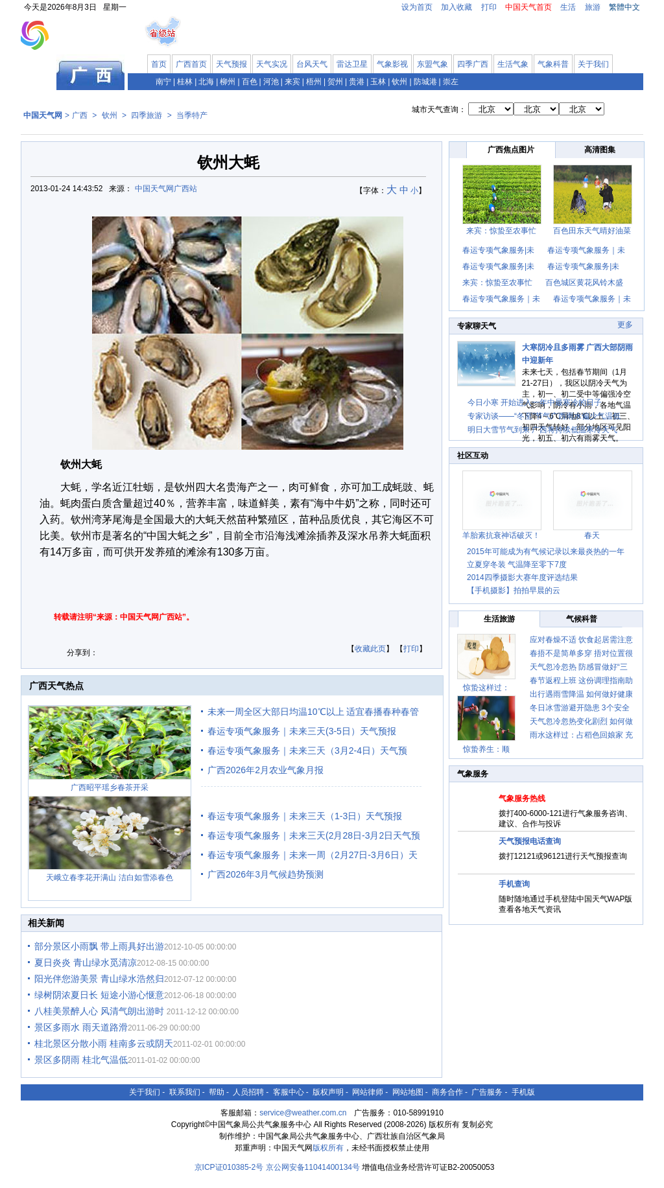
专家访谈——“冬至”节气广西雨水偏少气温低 (544, 416)
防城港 (425, 81)
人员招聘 (248, 1092)
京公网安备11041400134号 (313, 1167)
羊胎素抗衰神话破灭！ (501, 535)
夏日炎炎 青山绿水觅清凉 (85, 962)
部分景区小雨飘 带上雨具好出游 (99, 946)
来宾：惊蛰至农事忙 (501, 230)
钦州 (399, 81)
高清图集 (599, 149)
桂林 (185, 81)
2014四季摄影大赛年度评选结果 (522, 577)
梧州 (314, 81)
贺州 (335, 81)
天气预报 (231, 64)
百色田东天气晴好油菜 (592, 230)
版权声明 (328, 1092)
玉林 (378, 81)
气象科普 (553, 64)
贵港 (356, 81)
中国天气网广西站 (166, 188)
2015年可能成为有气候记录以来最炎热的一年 (545, 551)
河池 (271, 81)
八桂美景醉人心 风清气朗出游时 (100, 1011)
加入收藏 (456, 7)
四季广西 (472, 64)
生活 (568, 7)
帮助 (216, 1092)
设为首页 (417, 7)
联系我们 (184, 1092)
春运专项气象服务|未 (498, 250)
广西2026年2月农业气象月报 (266, 770)
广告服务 (487, 1092)
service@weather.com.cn (302, 1112)
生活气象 (512, 64)
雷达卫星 (352, 64)
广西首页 (191, 64)
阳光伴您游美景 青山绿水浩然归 (99, 978)
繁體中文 (624, 7)
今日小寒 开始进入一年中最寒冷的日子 (535, 402)
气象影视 (392, 64)
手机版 (523, 1092)
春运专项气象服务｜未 (586, 250)
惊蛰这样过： (486, 687)
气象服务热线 (522, 798)
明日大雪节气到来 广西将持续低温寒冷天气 (542, 429)
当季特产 (192, 115)
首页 (159, 64)
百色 (249, 81)
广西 (80, 115)
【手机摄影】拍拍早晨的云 (513, 590)
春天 (592, 535)
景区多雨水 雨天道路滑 (81, 1027)
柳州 (227, 81)
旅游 (592, 7)
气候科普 (581, 618)
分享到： (82, 652)
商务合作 (447, 1092)
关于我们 (593, 64)
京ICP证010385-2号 (229, 1167)
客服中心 (288, 1092)
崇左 (450, 81)
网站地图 (407, 1092)
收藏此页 (370, 648)
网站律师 (367, 1092)
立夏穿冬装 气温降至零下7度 (517, 564)
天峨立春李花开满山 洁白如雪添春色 (109, 877)
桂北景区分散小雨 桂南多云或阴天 (103, 1043)
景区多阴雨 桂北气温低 (81, 1059)
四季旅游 (146, 115)
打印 (489, 7)
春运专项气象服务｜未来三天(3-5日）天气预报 (302, 731)
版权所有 (328, 1147)
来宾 (292, 81)
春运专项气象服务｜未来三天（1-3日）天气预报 (305, 816)
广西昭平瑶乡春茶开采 (109, 787)
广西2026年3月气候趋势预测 (266, 874)
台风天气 (311, 64)
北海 (206, 81)
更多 (625, 324)
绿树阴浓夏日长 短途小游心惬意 (99, 995)
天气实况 (271, 64)
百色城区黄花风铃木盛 (584, 282)
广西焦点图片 (511, 149)
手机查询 (514, 884)
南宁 (163, 81)
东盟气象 (432, 64)
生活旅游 (499, 618)
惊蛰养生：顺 (486, 749)
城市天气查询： (439, 109)
